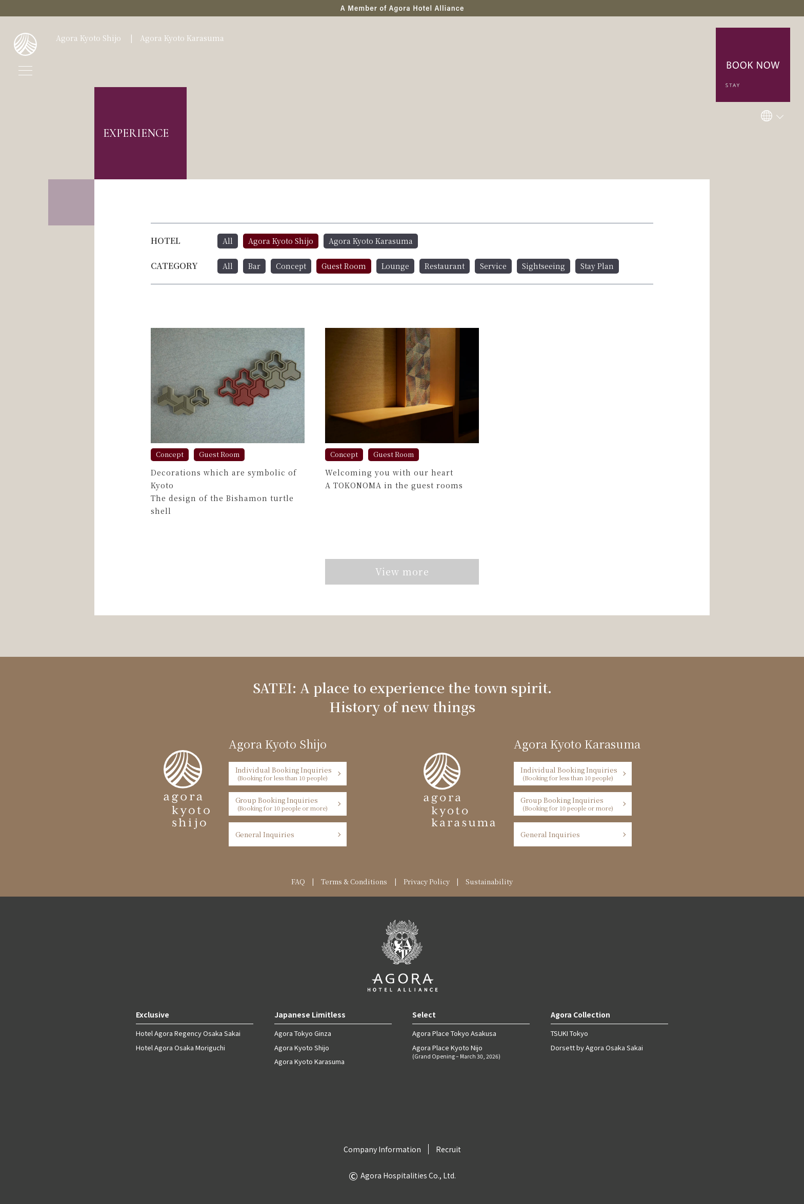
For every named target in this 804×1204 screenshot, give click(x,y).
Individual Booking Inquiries (284, 773)
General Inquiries (265, 834)
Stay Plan (597, 266)
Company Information (382, 1149)
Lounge (395, 266)
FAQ (298, 881)
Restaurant (445, 266)
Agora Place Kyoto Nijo (471, 1051)
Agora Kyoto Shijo (88, 38)
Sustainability (489, 881)
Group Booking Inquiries (284, 803)
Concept (291, 266)
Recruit (448, 1149)
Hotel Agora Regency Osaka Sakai (188, 1033)
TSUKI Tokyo (569, 1033)
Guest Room (343, 266)
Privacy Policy (427, 881)
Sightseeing (543, 266)
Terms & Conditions (354, 881)
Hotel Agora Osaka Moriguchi (180, 1047)
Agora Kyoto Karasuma (182, 38)
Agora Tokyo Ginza (302, 1033)
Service (493, 266)
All (228, 241)
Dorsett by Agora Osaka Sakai (597, 1047)
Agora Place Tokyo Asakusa (454, 1033)
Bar (254, 266)
